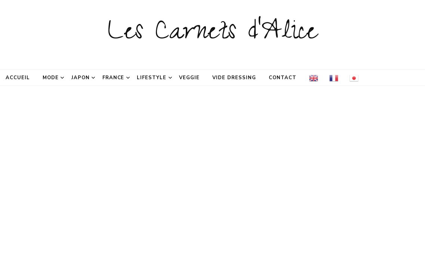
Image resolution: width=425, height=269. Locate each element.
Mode (51, 77)
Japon (80, 77)
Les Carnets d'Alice (212, 34)
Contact (282, 77)
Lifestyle (151, 77)
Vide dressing (234, 77)
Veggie (189, 77)
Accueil (18, 77)
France (113, 77)
